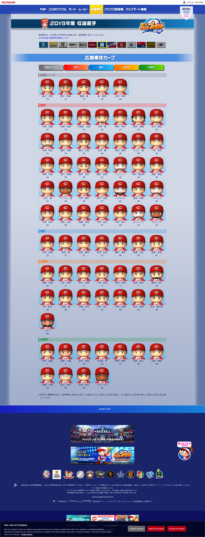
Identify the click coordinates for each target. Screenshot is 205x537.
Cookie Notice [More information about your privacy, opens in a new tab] (26, 535)
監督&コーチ (51, 67)
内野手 (126, 67)
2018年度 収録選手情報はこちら (54, 38)
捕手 (101, 67)
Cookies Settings (136, 530)
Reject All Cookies (156, 530)
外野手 (151, 67)
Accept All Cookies (177, 530)
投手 (76, 67)
